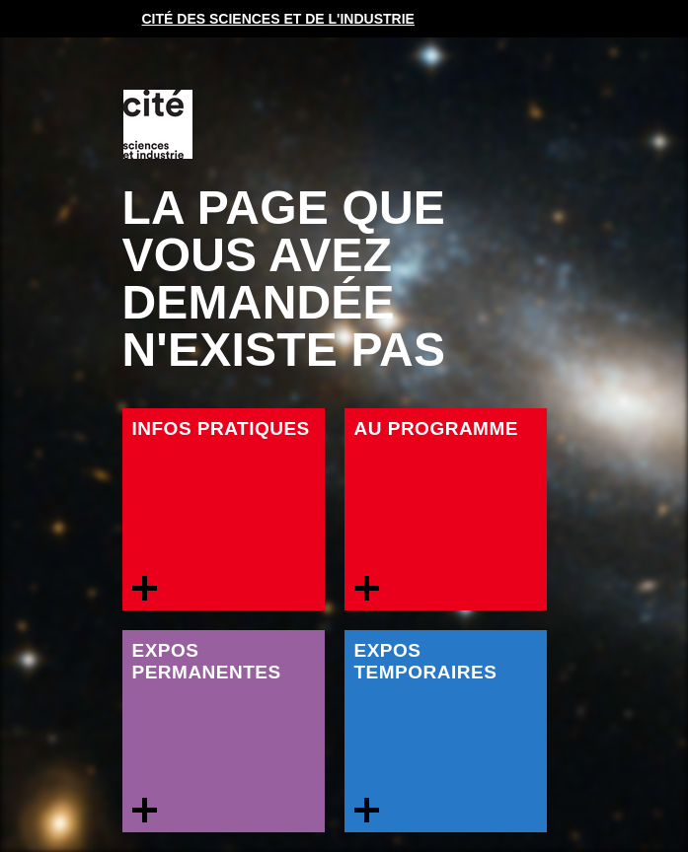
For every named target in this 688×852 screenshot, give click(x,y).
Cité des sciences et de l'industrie (278, 19)
